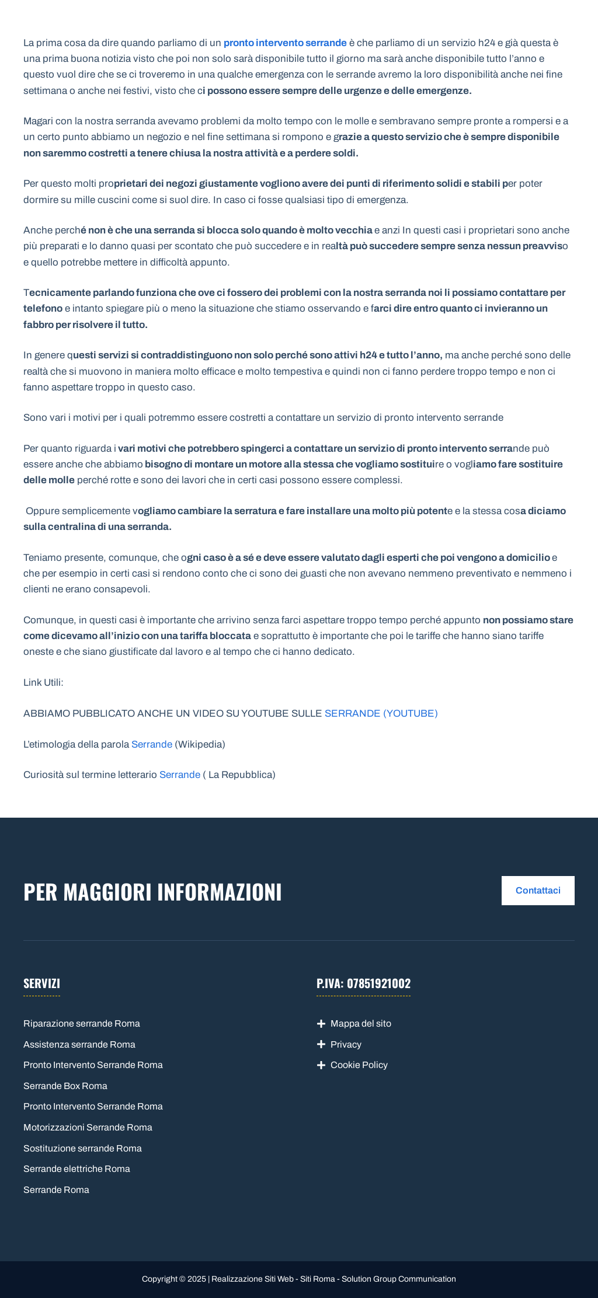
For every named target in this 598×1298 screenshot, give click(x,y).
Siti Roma (317, 1279)
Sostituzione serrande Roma (82, 1148)
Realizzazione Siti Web (252, 1279)
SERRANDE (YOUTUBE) (381, 713)
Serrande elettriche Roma (76, 1169)
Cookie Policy (359, 1065)
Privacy (346, 1044)
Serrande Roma (87, 29)
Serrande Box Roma (65, 1086)
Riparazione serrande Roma (81, 1023)
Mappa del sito (361, 1023)
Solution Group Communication (399, 1279)
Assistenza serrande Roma (79, 1044)
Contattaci (538, 890)
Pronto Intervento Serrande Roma (93, 1065)
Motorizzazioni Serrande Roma (87, 1127)
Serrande (151, 744)
